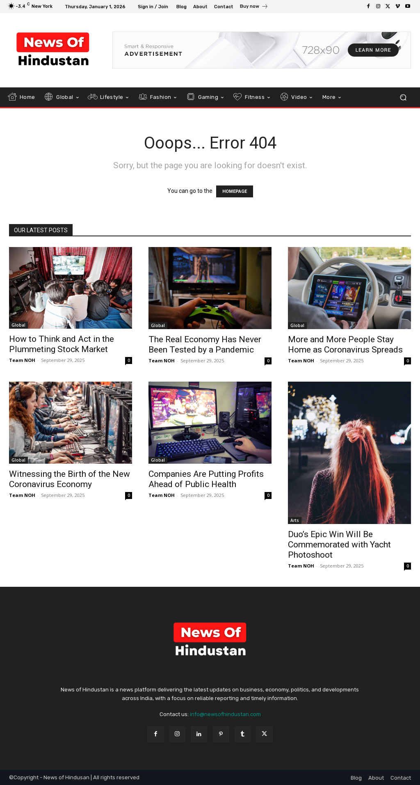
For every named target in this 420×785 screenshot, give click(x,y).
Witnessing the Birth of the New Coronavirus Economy (69, 479)
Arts (294, 520)
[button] (403, 97)
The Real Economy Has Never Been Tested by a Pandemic (204, 344)
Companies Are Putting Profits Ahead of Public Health (206, 479)
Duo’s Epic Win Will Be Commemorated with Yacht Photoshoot (339, 544)
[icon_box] (254, 7)
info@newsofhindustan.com (225, 714)
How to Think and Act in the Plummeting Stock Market (61, 344)
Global (18, 325)
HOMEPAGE (234, 191)
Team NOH (22, 360)
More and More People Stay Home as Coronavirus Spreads (345, 344)
